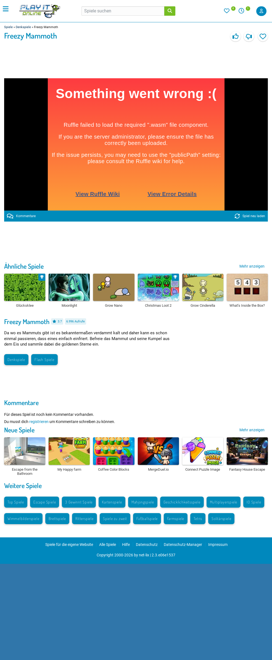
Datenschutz (147, 544)
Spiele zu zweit (115, 518)
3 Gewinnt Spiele (79, 502)
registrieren (39, 421)
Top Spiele (15, 502)
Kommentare (21, 216)
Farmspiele (175, 518)
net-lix (144, 555)
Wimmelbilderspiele (23, 518)
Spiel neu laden (250, 216)
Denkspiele (23, 27)
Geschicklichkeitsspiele (181, 502)
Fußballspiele (147, 518)
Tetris (198, 518)
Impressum (218, 544)
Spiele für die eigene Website (69, 544)
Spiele (8, 27)
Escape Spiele (44, 502)
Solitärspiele (221, 518)
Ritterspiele (84, 518)
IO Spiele (254, 502)
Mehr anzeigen (252, 266)
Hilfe (126, 544)
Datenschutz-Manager (183, 544)
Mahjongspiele (142, 502)
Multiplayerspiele (223, 502)
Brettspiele (57, 518)
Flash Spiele (44, 359)
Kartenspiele (112, 502)
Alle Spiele (107, 544)
